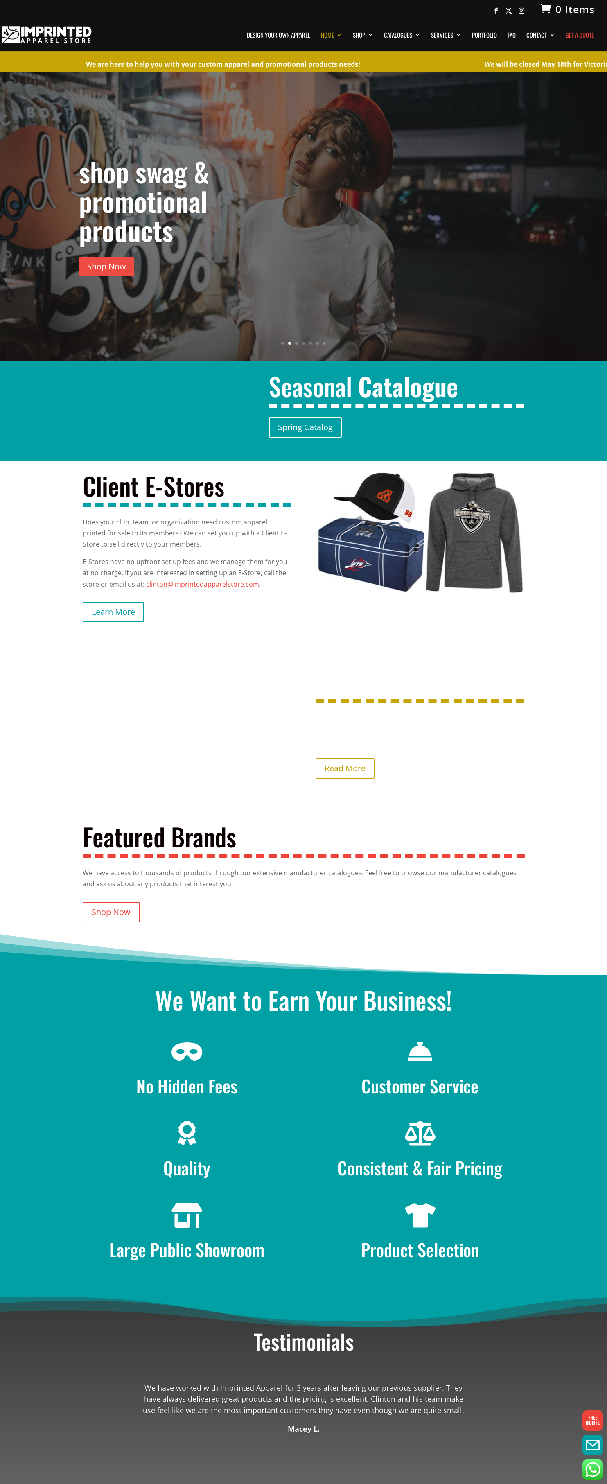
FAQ (512, 35)
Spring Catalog (305, 427)
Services (442, 35)
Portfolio (484, 35)
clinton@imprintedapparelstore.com (202, 584)
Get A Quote (580, 35)
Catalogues (398, 35)
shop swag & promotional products (144, 200)
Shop (359, 35)
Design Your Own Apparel (278, 35)
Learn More (113, 611)
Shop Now (106, 266)
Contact (536, 35)
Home (327, 35)
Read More (345, 768)
